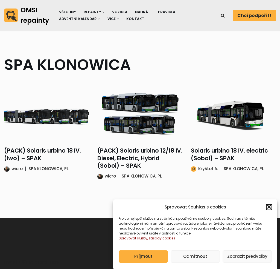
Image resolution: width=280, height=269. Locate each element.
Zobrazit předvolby (247, 260)
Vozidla (119, 12)
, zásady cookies (161, 241)
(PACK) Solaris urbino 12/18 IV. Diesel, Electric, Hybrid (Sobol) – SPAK (139, 158)
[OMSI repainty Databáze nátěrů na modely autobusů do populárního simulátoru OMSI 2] (27, 15)
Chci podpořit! (254, 15)
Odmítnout (195, 260)
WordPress (47, 262)
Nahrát (142, 12)
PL (66, 168)
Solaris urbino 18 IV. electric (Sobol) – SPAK (229, 154)
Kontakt (135, 18)
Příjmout (143, 260)
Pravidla (166, 12)
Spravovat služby (133, 241)
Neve (9, 262)
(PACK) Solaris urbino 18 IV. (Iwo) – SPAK (42, 154)
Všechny (67, 12)
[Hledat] (223, 15)
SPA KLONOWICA (45, 168)
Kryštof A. (208, 168)
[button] (269, 210)
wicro (17, 168)
